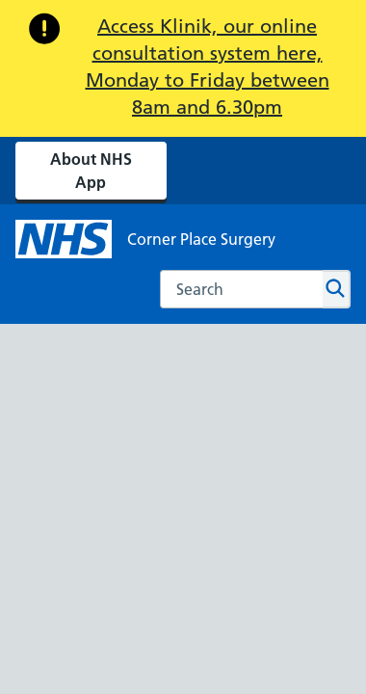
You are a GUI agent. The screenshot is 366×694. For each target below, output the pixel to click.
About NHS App (91, 170)
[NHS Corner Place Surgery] (145, 239)
